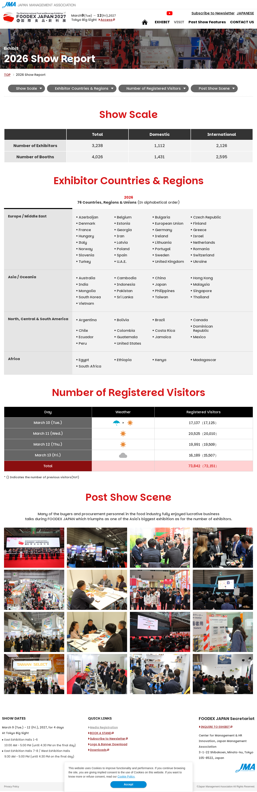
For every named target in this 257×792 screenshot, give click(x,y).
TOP (7, 76)
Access (107, 20)
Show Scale (26, 89)
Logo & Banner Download (108, 745)
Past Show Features (206, 22)
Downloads (98, 751)
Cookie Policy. (126, 776)
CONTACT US (241, 22)
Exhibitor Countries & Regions (81, 89)
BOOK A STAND (100, 734)
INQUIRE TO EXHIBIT (215, 728)
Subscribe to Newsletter (212, 14)
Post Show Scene (214, 89)
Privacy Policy (11, 787)
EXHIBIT (161, 22)
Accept (128, 784)
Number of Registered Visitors (153, 89)
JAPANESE (244, 14)
